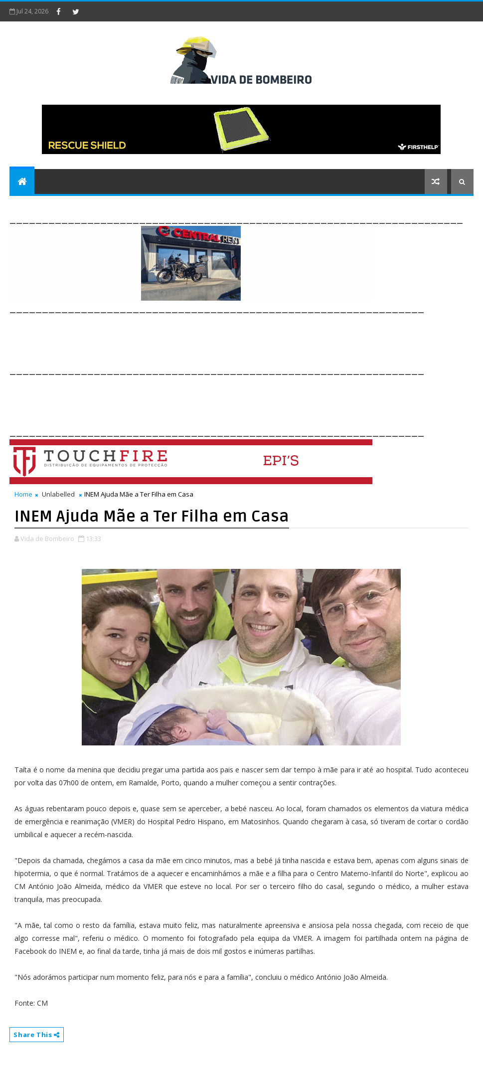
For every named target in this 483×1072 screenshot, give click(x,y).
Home (23, 494)
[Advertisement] (190, 338)
